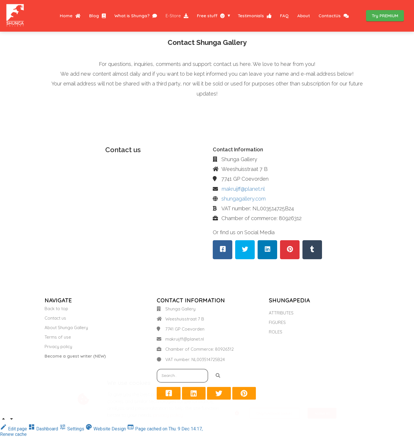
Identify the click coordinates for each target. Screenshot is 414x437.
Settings (72, 429)
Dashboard (43, 429)
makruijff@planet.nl (243, 189)
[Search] (218, 376)
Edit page (14, 429)
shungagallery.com (243, 199)
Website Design (106, 429)
